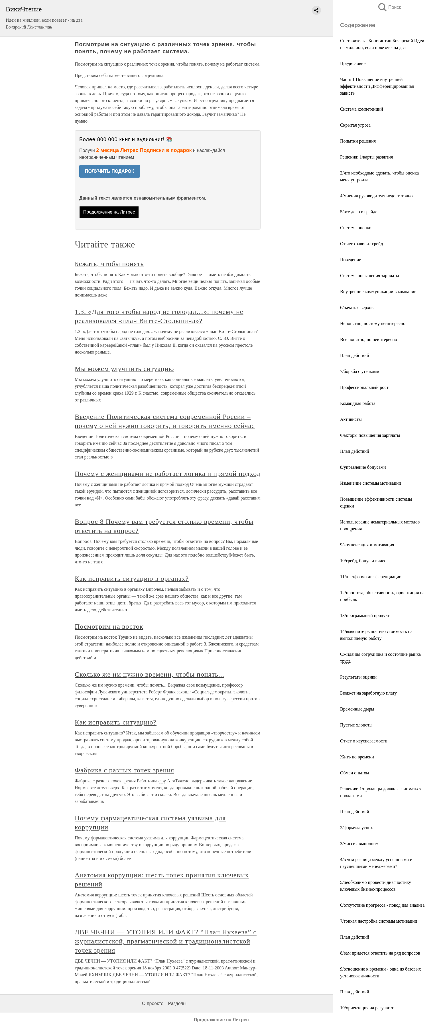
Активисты (351, 419)
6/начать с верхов (356, 307)
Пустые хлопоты (356, 724)
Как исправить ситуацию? (116, 722)
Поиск (389, 7)
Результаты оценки (358, 677)
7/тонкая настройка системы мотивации (378, 921)
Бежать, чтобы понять (109, 263)
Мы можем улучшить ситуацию (124, 368)
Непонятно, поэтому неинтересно (372, 323)
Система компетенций (361, 109)
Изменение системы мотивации (370, 483)
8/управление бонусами (363, 467)
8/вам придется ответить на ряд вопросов (380, 953)
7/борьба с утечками (359, 371)
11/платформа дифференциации (370, 576)
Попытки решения (358, 141)
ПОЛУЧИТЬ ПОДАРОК (109, 171)
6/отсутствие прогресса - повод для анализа (382, 905)
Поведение (350, 259)
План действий (354, 355)
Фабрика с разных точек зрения (124, 770)
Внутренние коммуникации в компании (378, 291)
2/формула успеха (357, 827)
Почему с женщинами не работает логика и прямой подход (168, 473)
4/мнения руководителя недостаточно (376, 195)
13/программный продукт (365, 615)
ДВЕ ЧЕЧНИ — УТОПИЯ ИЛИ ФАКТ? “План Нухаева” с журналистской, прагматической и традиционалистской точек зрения (166, 941)
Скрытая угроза (355, 125)
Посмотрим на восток (109, 626)
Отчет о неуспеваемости (363, 740)
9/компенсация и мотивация (367, 544)
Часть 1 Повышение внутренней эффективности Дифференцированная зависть (377, 86)
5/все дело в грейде (358, 211)
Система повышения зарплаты (369, 275)
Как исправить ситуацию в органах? (132, 578)
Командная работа (357, 403)
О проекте (152, 1003)
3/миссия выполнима (360, 843)
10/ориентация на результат (366, 1007)
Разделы (177, 1003)
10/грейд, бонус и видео (363, 560)
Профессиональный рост (364, 387)
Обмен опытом (354, 772)
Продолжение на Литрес (109, 212)
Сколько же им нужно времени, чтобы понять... (149, 674)
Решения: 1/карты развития (366, 157)
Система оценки (355, 227)
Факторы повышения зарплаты (370, 435)
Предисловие (352, 63)
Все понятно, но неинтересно (368, 339)
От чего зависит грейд (361, 243)
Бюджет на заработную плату (368, 693)
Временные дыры (357, 709)
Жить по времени (357, 756)
